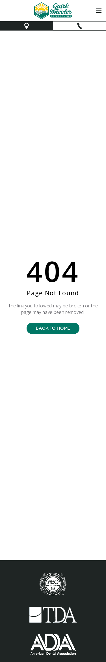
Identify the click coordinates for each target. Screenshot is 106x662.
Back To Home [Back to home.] (53, 328)
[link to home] (53, 10)
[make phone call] (79, 25)
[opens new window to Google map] (26, 25)
